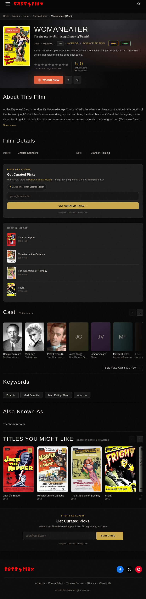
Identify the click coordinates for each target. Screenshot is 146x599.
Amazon (82, 395)
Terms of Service (75, 583)
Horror (26, 16)
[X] (129, 569)
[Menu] (8, 4)
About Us (40, 583)
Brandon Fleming (100, 152)
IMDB (113, 43)
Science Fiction (40, 16)
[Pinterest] (138, 569)
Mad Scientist (32, 395)
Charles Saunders (28, 152)
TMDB (125, 43)
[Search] (138, 3)
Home (6, 16)
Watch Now (48, 80)
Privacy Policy (55, 583)
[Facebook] (120, 569)
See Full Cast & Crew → (122, 367)
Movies (16, 16)
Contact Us (105, 583)
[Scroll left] (132, 313)
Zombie (10, 395)
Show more (9, 125)
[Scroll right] (140, 313)
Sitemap (91, 583)
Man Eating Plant (58, 395)
